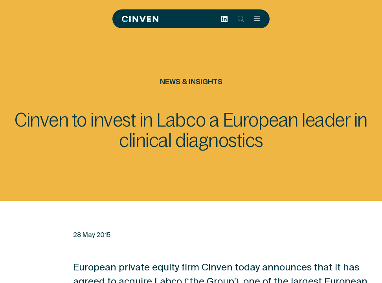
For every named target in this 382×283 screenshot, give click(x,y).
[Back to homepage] (140, 19)
